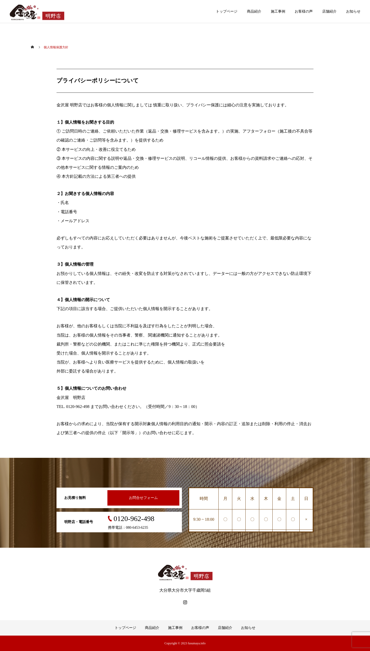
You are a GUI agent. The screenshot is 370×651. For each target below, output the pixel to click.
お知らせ (353, 11)
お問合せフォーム (143, 498)
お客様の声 (304, 11)
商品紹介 (254, 11)
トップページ (226, 11)
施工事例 (278, 11)
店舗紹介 (329, 11)
